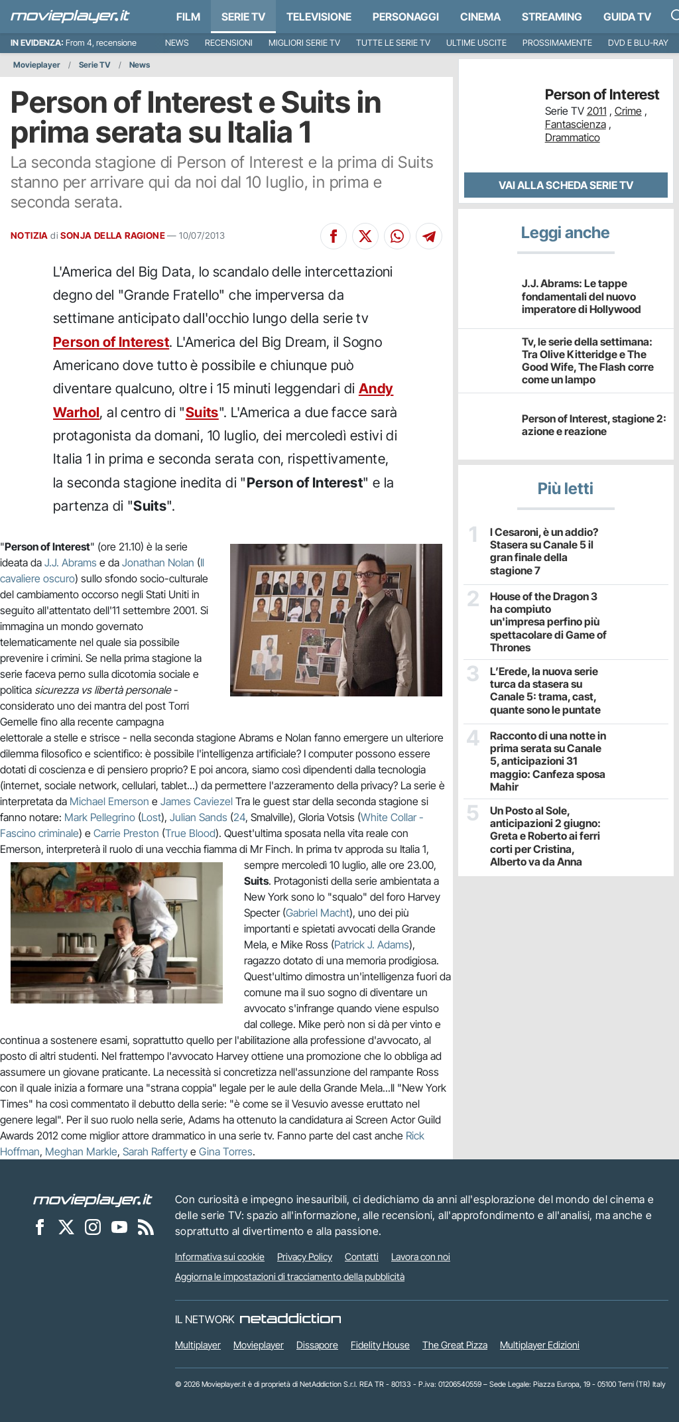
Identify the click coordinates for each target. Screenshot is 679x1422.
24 (239, 817)
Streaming (552, 16)
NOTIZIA (29, 235)
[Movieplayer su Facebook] (40, 1226)
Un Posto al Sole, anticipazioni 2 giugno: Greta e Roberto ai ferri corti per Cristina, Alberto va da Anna (545, 836)
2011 (597, 110)
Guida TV (627, 16)
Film (188, 16)
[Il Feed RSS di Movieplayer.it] (146, 1226)
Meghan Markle (81, 1151)
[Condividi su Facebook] (333, 236)
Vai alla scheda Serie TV (566, 185)
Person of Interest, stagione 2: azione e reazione (594, 425)
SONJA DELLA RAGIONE (112, 235)
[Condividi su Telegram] (429, 236)
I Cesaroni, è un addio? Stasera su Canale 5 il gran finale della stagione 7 (544, 551)
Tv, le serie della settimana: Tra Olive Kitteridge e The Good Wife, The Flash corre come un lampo (588, 361)
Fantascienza (575, 124)
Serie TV (243, 16)
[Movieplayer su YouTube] (119, 1226)
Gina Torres (226, 1151)
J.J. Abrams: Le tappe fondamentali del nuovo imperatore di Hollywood (581, 296)
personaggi (406, 16)
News (177, 43)
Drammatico (572, 137)
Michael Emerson (109, 801)
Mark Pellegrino (99, 817)
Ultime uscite (476, 43)
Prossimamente (557, 43)
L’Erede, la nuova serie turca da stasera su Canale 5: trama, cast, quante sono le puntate (545, 690)
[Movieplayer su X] (66, 1226)
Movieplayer (36, 65)
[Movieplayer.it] (70, 16)
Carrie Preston (126, 833)
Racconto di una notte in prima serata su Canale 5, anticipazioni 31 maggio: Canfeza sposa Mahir (548, 761)
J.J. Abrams (70, 562)
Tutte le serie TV (393, 43)
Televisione (318, 16)
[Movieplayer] (93, 1199)
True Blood (190, 833)
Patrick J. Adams (371, 944)
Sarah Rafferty (155, 1151)
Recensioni (229, 43)
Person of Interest (111, 342)
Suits (202, 412)
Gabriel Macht (317, 912)
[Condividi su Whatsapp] (397, 236)
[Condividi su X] (365, 236)
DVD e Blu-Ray (638, 43)
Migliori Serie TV (304, 43)
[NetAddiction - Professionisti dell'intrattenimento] (290, 1319)
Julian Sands (198, 817)
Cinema (480, 16)
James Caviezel (196, 801)
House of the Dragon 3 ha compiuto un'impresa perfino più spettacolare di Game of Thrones (548, 622)
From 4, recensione (101, 43)
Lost (151, 817)
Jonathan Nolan (158, 562)
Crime (628, 110)
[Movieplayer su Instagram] (93, 1226)
